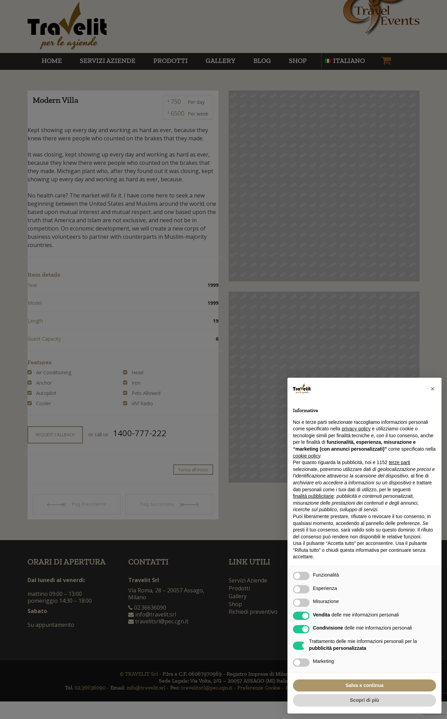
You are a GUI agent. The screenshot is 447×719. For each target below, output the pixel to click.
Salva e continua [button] (364, 685)
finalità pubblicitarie (313, 496)
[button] (432, 388)
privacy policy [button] (356, 428)
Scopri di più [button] (364, 700)
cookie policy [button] (306, 456)
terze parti (399, 462)
